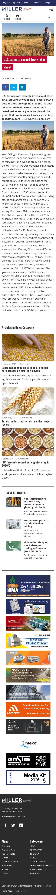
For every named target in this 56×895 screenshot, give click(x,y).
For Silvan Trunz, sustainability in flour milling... (33, 533)
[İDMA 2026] (28, 586)
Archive (5, 869)
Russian (37, 2)
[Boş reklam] (28, 606)
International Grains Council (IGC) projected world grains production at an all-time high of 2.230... (27, 474)
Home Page (7, 891)
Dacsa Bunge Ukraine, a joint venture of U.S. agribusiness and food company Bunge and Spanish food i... (26, 379)
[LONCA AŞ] (28, 760)
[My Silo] (28, 623)
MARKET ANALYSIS (38, 869)
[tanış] (28, 726)
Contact (5, 873)
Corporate (6, 846)
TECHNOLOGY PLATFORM (41, 865)
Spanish (16, 2)
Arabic (26, 2)
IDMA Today (35, 873)
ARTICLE (33, 857)
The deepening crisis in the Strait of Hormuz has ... (36, 556)
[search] (49, 17)
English (6, 2)
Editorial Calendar (10, 861)
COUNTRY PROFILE (38, 861)
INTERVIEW (34, 854)
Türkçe (47, 2)
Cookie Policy (21, 891)
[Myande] (28, 709)
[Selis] (28, 658)
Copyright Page (9, 850)
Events (5, 857)
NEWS (32, 846)
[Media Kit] (28, 777)
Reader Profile (8, 854)
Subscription (7, 865)
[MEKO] (28, 743)
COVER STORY (36, 850)
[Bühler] (28, 675)
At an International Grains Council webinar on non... (35, 512)
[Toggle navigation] (50, 9)
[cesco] (28, 692)
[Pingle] (28, 640)
